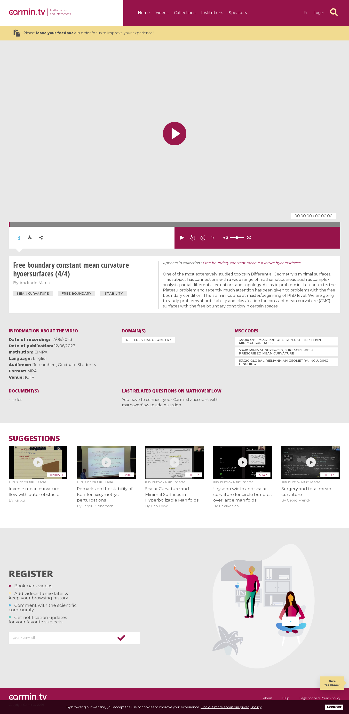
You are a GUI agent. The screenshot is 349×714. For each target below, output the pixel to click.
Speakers (238, 12)
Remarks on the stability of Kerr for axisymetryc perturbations (105, 494)
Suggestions (34, 438)
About (267, 698)
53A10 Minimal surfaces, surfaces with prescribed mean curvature (276, 351)
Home (144, 12)
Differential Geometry (148, 340)
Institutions (212, 12)
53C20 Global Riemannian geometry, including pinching (283, 362)
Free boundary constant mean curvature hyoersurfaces (251, 263)
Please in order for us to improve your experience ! (84, 33)
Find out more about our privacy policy (231, 707)
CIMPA (40, 352)
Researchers (44, 364)
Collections (184, 12)
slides (17, 399)
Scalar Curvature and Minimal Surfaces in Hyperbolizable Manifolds (172, 494)
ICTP (29, 377)
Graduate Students (77, 364)
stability (114, 293)
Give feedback (332, 682)
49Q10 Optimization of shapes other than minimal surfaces (280, 341)
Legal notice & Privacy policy (320, 698)
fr (306, 12)
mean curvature (33, 293)
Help (285, 698)
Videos (162, 12)
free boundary (76, 293)
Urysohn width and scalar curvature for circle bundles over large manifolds (242, 494)
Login (319, 12)
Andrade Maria (34, 282)
